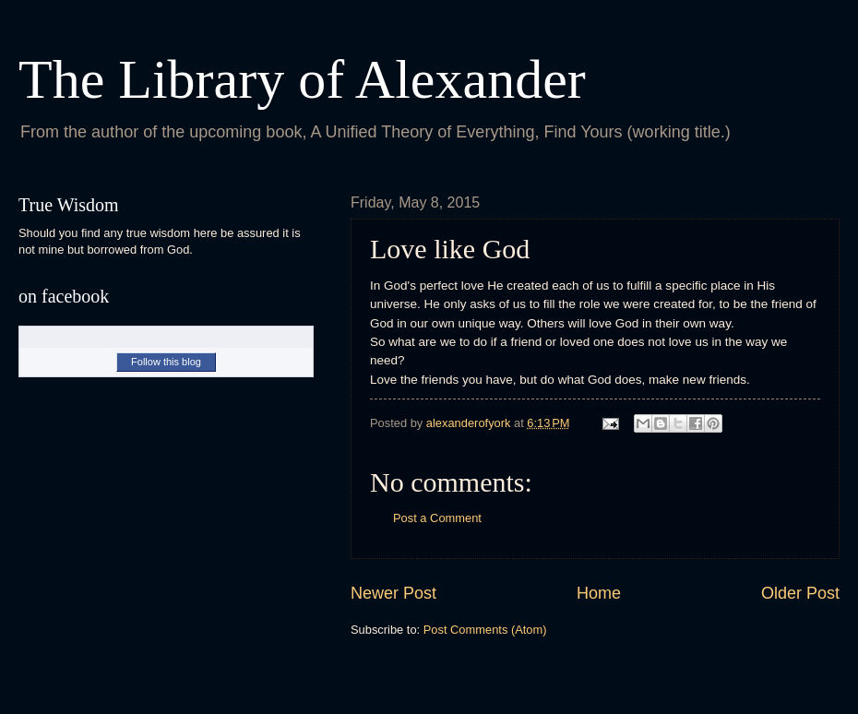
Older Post (800, 593)
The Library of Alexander (302, 79)
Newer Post (393, 593)
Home (599, 593)
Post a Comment (437, 518)
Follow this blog (166, 361)
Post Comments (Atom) (485, 630)
